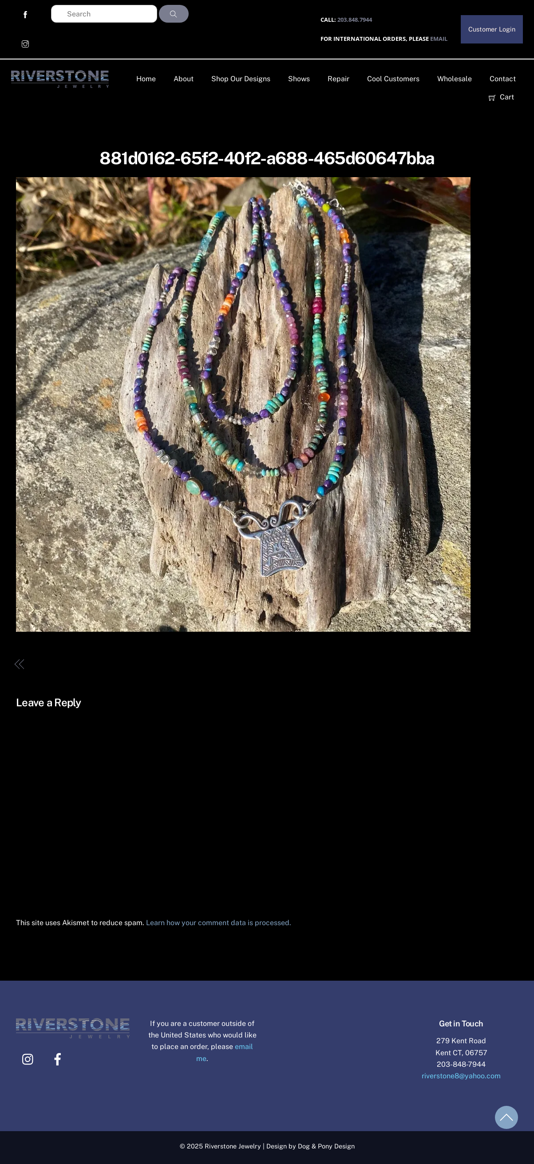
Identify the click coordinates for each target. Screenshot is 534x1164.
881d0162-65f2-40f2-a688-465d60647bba (267, 158)
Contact (503, 79)
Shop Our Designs (240, 79)
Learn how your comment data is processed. (218, 923)
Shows (299, 79)
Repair (338, 79)
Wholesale (454, 79)
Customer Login (491, 29)
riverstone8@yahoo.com (461, 1076)
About (184, 79)
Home (146, 79)
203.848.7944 (354, 20)
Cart (501, 97)
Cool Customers (393, 79)
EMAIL (438, 39)
